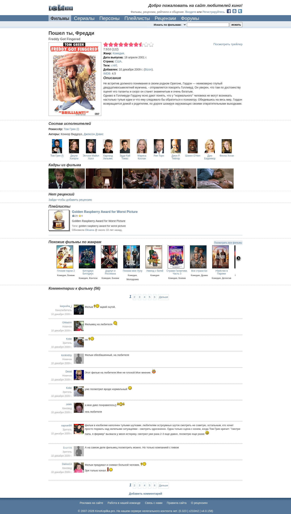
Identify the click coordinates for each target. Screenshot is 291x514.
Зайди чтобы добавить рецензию (70, 199)
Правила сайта (177, 503)
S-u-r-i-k (67, 447)
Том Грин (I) (71, 129)
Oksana (89, 229)
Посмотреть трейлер (227, 44)
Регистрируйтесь (213, 12)
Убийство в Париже (221, 272)
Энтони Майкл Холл (91, 157)
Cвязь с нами (153, 503)
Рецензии (165, 18)
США (118, 61)
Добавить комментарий (145, 493)
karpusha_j (66, 306)
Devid (68, 371)
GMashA (67, 322)
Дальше (163, 297)
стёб (114, 65)
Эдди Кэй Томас (125, 157)
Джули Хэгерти (74, 157)
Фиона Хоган (226, 155)
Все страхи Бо (199, 270)
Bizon (148, 69)
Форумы (190, 18)
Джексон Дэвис (93, 134)
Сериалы (84, 18)
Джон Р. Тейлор (176, 157)
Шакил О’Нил (192, 155)
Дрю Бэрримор (209, 157)
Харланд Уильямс (108, 157)
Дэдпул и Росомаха (110, 272)
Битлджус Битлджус (88, 272)
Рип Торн (159, 155)
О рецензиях (199, 503)
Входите (190, 12)
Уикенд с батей (154, 270)
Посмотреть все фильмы (228, 242)
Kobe (69, 338)
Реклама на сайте (91, 503)
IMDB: (107, 73)
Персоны (109, 18)
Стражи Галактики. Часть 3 (177, 272)
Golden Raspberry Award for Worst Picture (105, 211)
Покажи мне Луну (132, 270)
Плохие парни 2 (66, 270)
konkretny (66, 355)
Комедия (118, 53)
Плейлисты (137, 18)
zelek (69, 404)
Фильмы (60, 18)
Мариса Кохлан (142, 157)
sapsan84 (66, 425)
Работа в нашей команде (124, 503)
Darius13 (67, 464)
